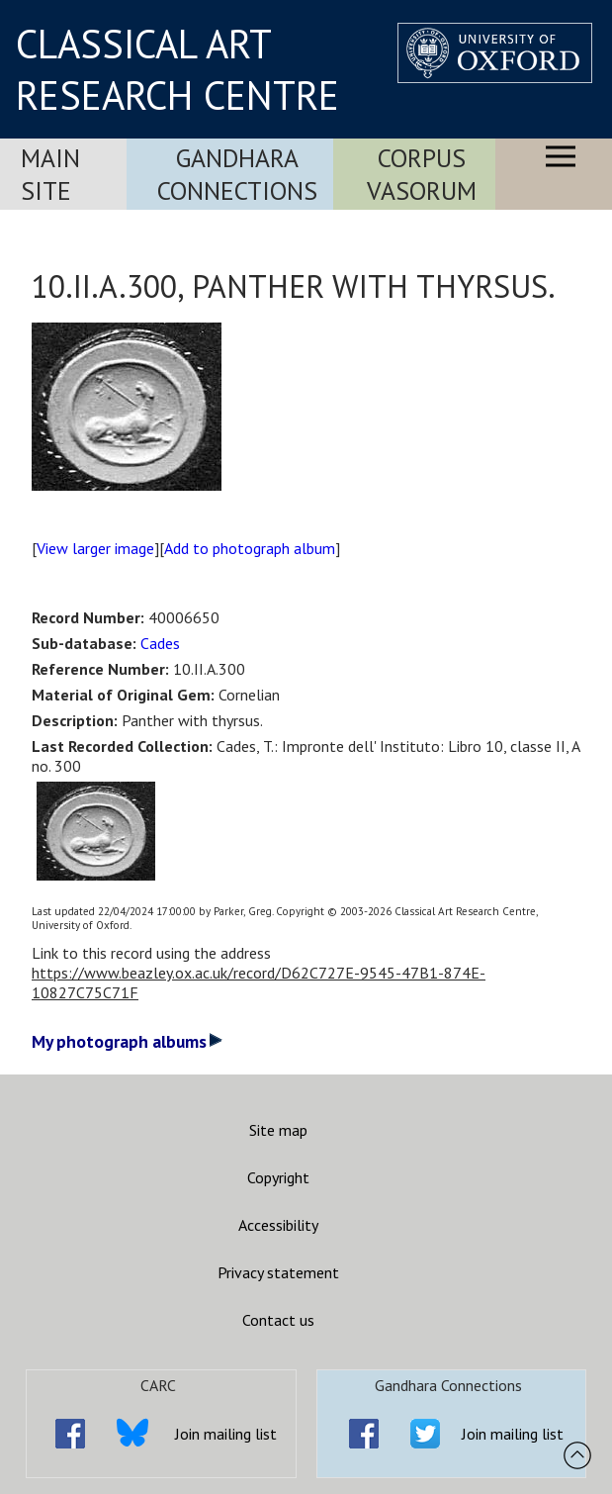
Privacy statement (278, 1272)
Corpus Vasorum (422, 174)
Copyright (278, 1177)
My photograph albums (127, 1041)
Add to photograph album (249, 548)
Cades (160, 643)
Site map (278, 1130)
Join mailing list (226, 1434)
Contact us (278, 1320)
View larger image (95, 548)
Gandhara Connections (237, 174)
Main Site (50, 174)
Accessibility (278, 1225)
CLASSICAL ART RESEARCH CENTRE (177, 69)
